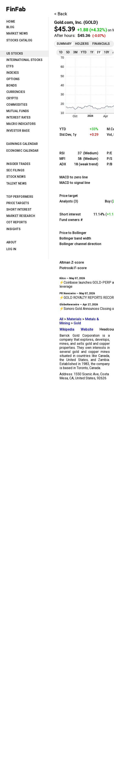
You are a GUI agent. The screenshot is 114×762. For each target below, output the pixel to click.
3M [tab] (75, 52)
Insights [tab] (13, 229)
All (61, 319)
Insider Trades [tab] (18, 164)
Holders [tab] (82, 43)
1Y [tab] (92, 52)
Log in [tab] (11, 249)
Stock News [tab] (16, 176)
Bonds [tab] (11, 85)
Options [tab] (13, 79)
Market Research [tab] (20, 216)
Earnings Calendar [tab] (22, 144)
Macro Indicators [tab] (21, 124)
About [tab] (11, 242)
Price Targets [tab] (17, 203)
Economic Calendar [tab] (22, 150)
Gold (77, 323)
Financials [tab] (101, 43)
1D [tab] (61, 52)
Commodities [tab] (16, 104)
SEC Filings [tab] (15, 170)
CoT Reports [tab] (16, 222)
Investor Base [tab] (18, 130)
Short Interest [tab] (19, 209)
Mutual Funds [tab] (17, 111)
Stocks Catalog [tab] (19, 40)
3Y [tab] (98, 52)
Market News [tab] (17, 33)
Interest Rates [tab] (18, 117)
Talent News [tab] (16, 183)
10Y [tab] (106, 52)
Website (87, 329)
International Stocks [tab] (24, 60)
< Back (60, 13)
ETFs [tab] (10, 66)
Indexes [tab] (12, 72)
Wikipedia (66, 329)
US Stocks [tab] (14, 53)
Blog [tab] (10, 27)
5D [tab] (68, 52)
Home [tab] (10, 21)
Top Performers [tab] (19, 196)
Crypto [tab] (12, 98)
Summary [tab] (64, 43)
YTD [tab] (83, 52)
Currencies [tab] (15, 92)
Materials (74, 319)
